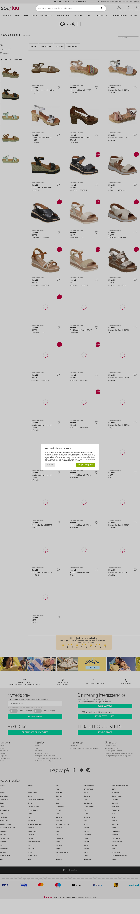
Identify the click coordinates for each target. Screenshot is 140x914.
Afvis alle (50, 465)
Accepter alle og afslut (85, 465)
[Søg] (102, 8)
